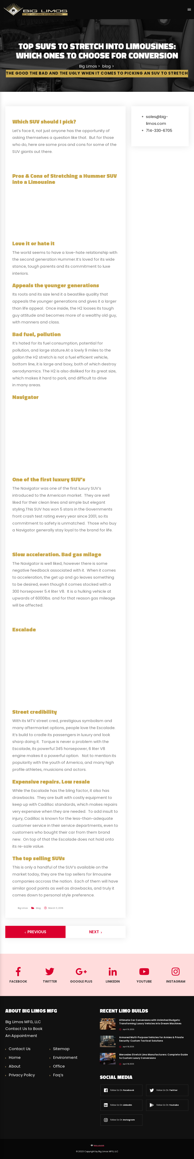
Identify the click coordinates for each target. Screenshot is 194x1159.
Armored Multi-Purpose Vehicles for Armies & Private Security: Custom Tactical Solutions (151, 1039)
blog (38, 908)
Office (59, 1066)
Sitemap (61, 1048)
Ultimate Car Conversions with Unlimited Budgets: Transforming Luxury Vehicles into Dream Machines (150, 1021)
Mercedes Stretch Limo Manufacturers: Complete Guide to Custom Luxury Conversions (153, 1056)
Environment (65, 1057)
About (14, 1066)
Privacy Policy (22, 1075)
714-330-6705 (159, 130)
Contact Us (20, 1048)
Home (15, 1057)
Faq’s (58, 1075)
